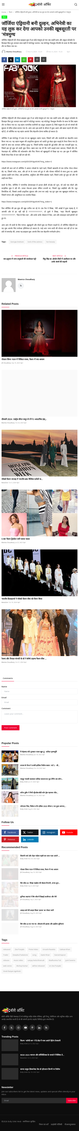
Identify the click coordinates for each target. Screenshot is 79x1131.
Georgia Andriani (17, 242)
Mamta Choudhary (26, 279)
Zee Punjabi (19, 949)
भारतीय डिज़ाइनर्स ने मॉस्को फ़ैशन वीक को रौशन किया (22, 599)
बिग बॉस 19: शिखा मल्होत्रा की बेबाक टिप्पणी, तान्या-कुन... (40, 883)
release (6, 960)
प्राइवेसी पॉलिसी (56, 1124)
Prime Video (33, 949)
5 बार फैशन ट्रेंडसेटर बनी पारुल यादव (16, 539)
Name (4, 686)
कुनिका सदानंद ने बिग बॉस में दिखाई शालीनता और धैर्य (38, 897)
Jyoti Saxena (70, 960)
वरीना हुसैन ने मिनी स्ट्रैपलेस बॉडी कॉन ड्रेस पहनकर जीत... (39, 793)
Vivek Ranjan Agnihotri (12, 971)
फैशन (10, 12)
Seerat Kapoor (60, 955)
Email (4, 697)
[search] (76, 4)
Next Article (59, 256)
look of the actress (35, 242)
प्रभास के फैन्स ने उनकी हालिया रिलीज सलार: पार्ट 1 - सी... (40, 765)
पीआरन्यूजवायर (70, 1124)
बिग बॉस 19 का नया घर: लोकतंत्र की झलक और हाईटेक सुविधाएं (42, 924)
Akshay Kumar (22, 966)
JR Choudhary (6, 363)
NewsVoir (5, 483)
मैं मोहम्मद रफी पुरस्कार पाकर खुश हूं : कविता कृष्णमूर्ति (38, 752)
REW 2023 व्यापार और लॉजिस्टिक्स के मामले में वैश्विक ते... (42, 1055)
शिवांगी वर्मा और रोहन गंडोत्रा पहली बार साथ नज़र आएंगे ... (40, 856)
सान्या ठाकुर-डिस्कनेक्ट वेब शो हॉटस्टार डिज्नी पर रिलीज (40, 1069)
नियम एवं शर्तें (43, 1124)
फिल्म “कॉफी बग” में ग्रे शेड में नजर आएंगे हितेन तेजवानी (40, 1041)
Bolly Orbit (24, 782)
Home (4, 12)
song (34, 955)
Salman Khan (65, 949)
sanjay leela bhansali (36, 960)
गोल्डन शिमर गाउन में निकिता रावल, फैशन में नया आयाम (23, 359)
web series (7, 966)
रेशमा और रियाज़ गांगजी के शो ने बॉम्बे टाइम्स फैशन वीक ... (24, 659)
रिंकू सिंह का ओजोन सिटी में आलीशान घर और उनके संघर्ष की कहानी (59, 260)
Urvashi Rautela (49, 949)
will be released (38, 966)
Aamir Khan (45, 955)
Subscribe (72, 1100)
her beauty (50, 242)
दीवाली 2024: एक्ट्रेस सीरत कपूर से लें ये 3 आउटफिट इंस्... (24, 419)
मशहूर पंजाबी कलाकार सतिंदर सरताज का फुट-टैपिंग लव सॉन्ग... (41, 779)
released (6, 949)
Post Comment (10, 727)
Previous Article (19, 256)
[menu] (3, 4)
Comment (6, 708)
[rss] (46, 1028)
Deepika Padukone (20, 955)
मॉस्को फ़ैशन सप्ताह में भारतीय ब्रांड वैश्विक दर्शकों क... (22, 479)
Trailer (5, 955)
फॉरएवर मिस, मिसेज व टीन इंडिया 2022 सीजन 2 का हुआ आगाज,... (43, 806)
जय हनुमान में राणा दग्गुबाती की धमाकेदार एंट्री (19, 259)
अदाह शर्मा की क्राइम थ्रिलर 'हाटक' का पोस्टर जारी (37, 910)
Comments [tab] (8, 678)
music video (18, 960)
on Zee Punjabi (55, 966)
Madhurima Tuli (55, 960)
